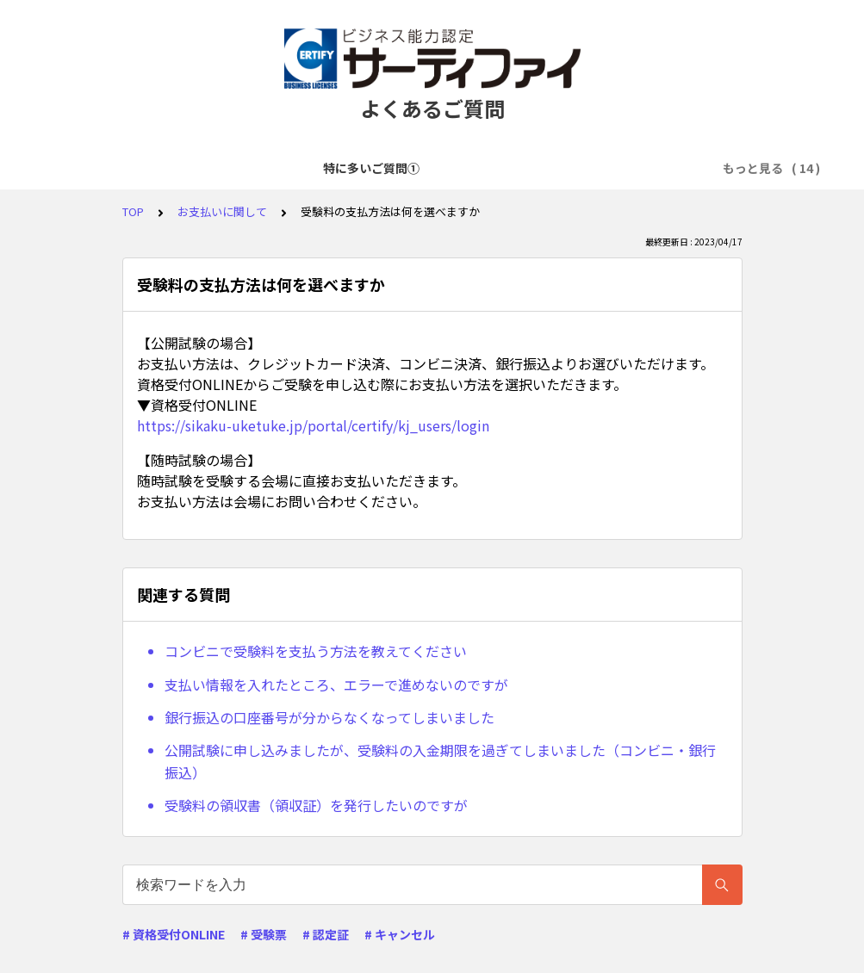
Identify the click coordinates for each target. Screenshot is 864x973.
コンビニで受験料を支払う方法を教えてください (316, 651)
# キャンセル (399, 934)
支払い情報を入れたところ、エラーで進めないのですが (336, 684)
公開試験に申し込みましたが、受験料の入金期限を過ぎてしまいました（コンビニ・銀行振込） (440, 761)
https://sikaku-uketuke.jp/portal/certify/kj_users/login (313, 425)
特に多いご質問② (232, 168)
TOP (133, 211)
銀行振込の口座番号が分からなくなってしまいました (329, 717)
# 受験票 (263, 934)
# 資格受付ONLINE (173, 934)
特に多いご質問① (112, 168)
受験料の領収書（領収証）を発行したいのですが (316, 805)
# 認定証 (325, 934)
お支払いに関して (630, 168)
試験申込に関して (510, 168)
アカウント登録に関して (371, 168)
